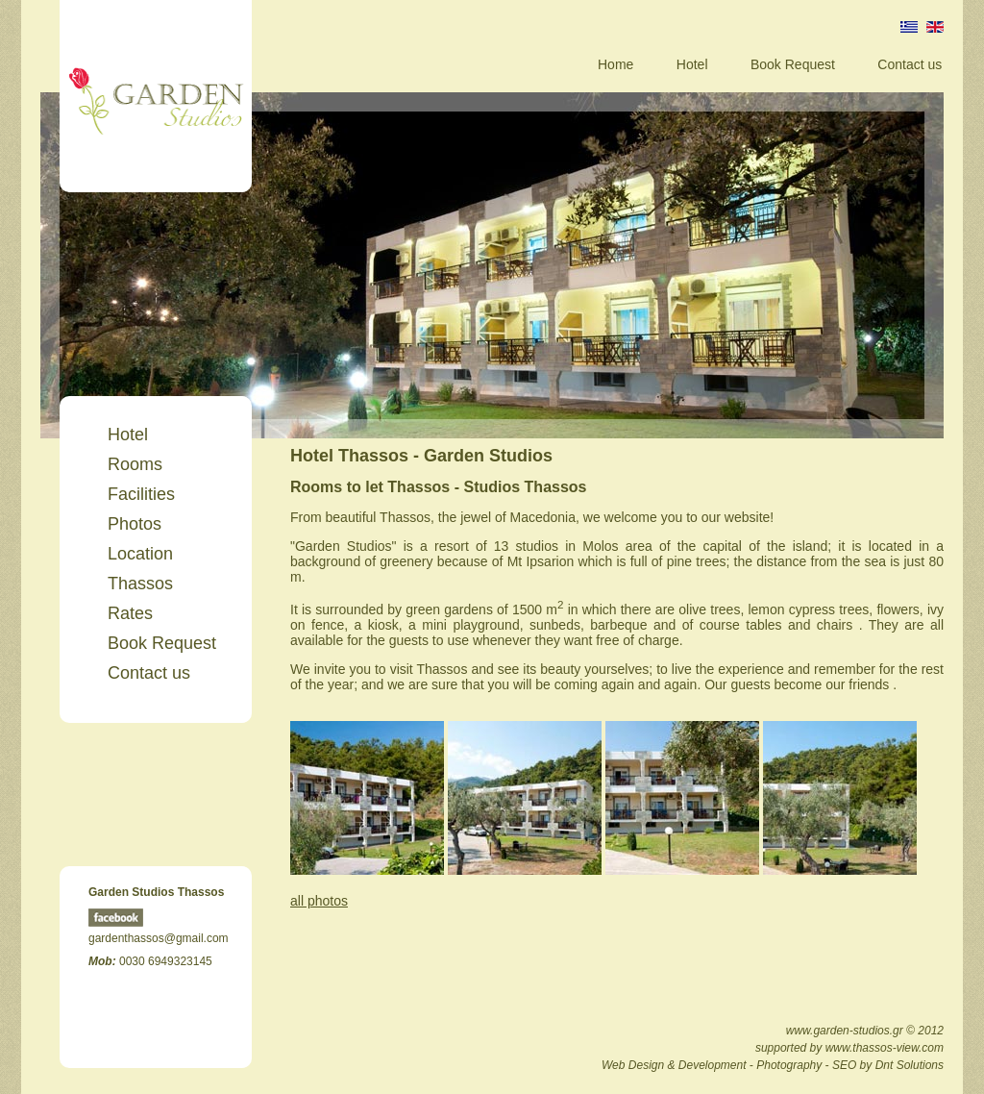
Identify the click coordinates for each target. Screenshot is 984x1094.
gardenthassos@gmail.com (158, 938)
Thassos (140, 583)
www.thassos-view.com (884, 1048)
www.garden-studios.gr (844, 1030)
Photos (134, 524)
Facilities (141, 494)
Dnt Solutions (909, 1065)
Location (140, 553)
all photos (319, 900)
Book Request (792, 64)
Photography (789, 1065)
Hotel (692, 64)
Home (615, 64)
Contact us (909, 64)
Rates (130, 613)
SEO (844, 1065)
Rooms (135, 464)
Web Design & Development (674, 1065)
